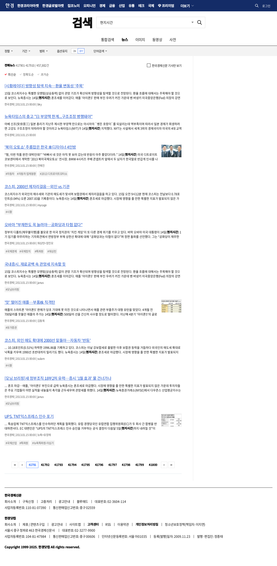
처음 (15, 465)
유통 (132, 5)
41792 (45, 465)
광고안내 (64, 501)
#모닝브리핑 (12, 289)
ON (74, 51)
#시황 (9, 212)
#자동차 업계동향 (26, 174)
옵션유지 (62, 51)
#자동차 (10, 174)
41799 (139, 465)
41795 (85, 465)
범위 (42, 51)
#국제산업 (11, 443)
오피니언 (89, 5)
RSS (108, 524)
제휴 (25, 524)
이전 (22, 465)
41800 (153, 465)
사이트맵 (75, 524)
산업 (122, 5)
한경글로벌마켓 (53, 5)
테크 (141, 5)
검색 (82, 22)
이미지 (140, 39)
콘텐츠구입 (37, 524)
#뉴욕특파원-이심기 (43, 443)
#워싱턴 (51, 251)
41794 (72, 465)
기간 (24, 51)
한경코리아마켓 (28, 5)
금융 (112, 5)
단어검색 (99, 51)
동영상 (157, 39)
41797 (112, 465)
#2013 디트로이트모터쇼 (53, 174)
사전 (172, 39)
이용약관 (123, 524)
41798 (126, 465)
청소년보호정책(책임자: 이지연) (185, 524)
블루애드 (82, 501)
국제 (151, 5)
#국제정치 (25, 251)
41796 (99, 465)
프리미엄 (168, 5)
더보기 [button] (185, 6)
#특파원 (39, 251)
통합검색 (107, 39)
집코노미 (73, 5)
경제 (102, 5)
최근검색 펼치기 (189, 22)
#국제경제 (11, 251)
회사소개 (10, 501)
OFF (81, 51)
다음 (164, 465)
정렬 (7, 51)
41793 (58, 465)
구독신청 (28, 501)
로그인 (266, 6)
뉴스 (124, 39)
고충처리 (46, 501)
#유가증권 (11, 328)
